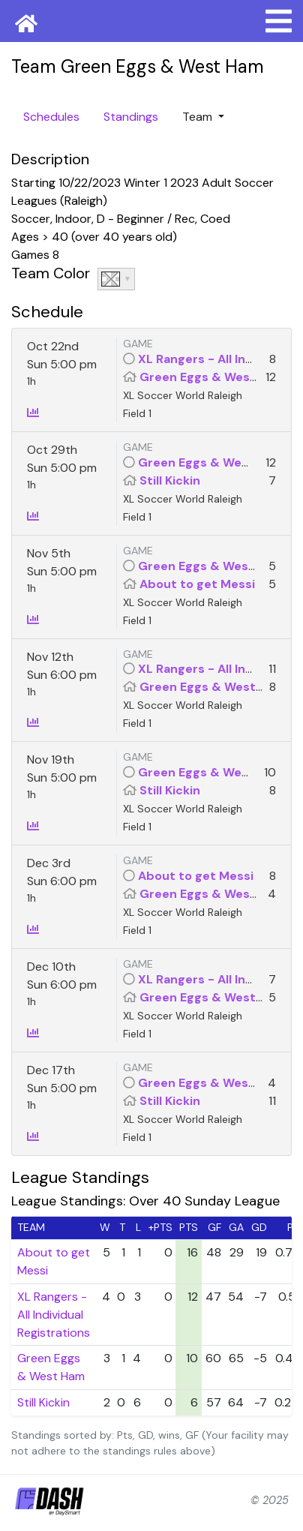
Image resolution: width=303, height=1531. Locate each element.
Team (198, 117)
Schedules (51, 117)
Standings (131, 117)
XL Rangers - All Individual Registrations (53, 1314)
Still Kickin (170, 480)
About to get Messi (197, 584)
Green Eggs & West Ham (213, 377)
